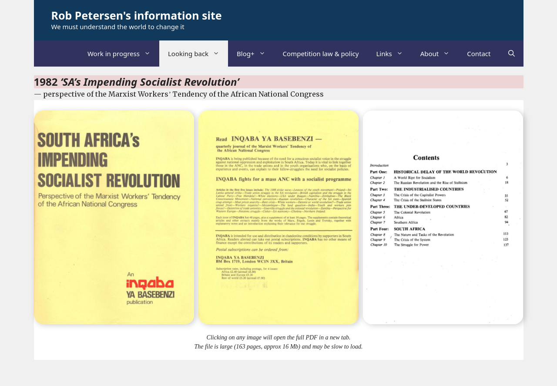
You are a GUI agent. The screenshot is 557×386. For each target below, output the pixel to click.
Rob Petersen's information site (136, 15)
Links (393, 53)
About (439, 53)
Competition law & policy (321, 53)
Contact (478, 53)
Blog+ (255, 53)
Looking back (198, 53)
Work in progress (123, 53)
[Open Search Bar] (511, 53)
